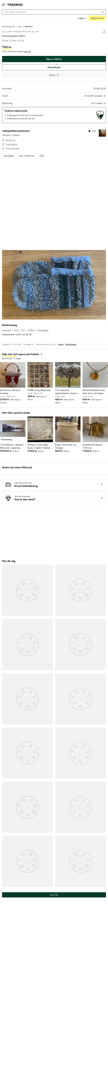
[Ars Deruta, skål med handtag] (12, 375)
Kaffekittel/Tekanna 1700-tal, (92, 446)
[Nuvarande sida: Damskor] (29, 26)
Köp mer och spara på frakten (22, 354)
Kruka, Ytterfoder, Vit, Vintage (66, 446)
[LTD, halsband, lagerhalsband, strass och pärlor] (68, 375)
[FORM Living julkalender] (40, 375)
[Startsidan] (15, 4)
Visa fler (54, 895)
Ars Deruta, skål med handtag (10, 391)
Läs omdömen (27, 156)
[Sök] (102, 11)
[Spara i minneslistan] (54, 75)
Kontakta (9, 156)
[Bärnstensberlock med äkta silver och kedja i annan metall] (95, 375)
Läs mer (27, 51)
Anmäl (60, 344)
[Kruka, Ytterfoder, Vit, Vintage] (68, 429)
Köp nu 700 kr (54, 59)
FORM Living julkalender (39, 390)
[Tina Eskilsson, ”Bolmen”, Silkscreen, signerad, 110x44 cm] (12, 429)
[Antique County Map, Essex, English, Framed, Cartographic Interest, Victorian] (40, 429)
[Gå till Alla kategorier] (8, 26)
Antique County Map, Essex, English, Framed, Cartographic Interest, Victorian (38, 446)
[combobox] (54, 11)
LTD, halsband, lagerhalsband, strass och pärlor (67, 392)
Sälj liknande (70, 344)
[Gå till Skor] (20, 26)
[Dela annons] (104, 31)
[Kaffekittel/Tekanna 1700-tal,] (95, 429)
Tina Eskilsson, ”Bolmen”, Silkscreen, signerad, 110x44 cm (12, 446)
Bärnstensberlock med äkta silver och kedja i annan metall (94, 392)
